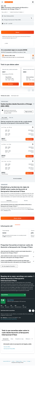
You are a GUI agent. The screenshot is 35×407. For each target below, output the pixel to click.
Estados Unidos (19, 361)
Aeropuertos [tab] (5, 338)
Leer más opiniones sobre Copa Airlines (9, 319)
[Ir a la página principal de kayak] (9, 2)
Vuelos (13, 361)
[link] (17, 218)
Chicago (28, 361)
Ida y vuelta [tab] (4, 117)
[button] (2, 2)
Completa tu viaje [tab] (19, 338)
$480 (2, 7)
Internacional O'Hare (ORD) (9, 348)
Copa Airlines (10, 300)
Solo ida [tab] (11, 117)
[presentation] (19, 9)
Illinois (24, 361)
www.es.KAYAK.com (6, 361)
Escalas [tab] (26, 200)
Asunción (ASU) (7, 346)
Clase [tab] (12, 338)
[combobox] (5, 12)
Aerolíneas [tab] (9, 200)
